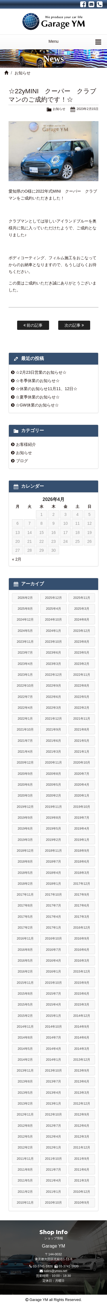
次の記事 (74, 325)
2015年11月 (25, 982)
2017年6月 (81, 905)
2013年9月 (81, 1070)
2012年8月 (25, 1125)
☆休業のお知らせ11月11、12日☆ (46, 388)
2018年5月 (25, 872)
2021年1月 (81, 751)
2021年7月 (25, 740)
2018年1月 (53, 883)
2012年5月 (25, 1136)
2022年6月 (53, 696)
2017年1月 (53, 927)
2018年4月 (53, 872)
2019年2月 (53, 839)
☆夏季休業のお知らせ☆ (38, 397)
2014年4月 (53, 1048)
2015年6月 (81, 993)
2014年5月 (25, 1048)
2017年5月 (25, 916)
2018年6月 (81, 861)
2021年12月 (53, 718)
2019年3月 (25, 839)
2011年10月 (53, 1158)
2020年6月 (25, 784)
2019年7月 (81, 817)
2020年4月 (81, 784)
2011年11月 (25, 1158)
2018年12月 (25, 850)
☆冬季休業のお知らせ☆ (38, 380)
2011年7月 (53, 1169)
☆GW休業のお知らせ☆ (37, 405)
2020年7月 (81, 773)
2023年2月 (81, 663)
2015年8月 (25, 993)
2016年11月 (25, 938)
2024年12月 (25, 619)
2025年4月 (53, 608)
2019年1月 (81, 839)
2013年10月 (53, 1070)
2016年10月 (53, 938)
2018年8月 (25, 861)
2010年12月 (81, 1191)
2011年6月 (81, 1169)
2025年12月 (53, 597)
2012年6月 (81, 1125)
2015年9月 (81, 982)
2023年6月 (53, 652)
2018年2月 (25, 883)
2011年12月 (81, 1147)
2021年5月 (81, 740)
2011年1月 (53, 1191)
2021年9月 (53, 729)
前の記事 (33, 325)
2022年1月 (25, 718)
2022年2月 (81, 707)
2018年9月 (81, 850)
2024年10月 (53, 619)
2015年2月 (25, 1015)
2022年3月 (53, 707)
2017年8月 (25, 905)
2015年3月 (81, 1004)
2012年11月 (25, 1114)
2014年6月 (81, 1037)
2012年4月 (53, 1136)
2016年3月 (81, 960)
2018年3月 (81, 872)
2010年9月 (81, 1202)
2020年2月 (53, 795)
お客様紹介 (26, 444)
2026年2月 (25, 597)
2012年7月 (53, 1125)
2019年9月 (25, 817)
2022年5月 (81, 696)
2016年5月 (25, 960)
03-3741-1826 (43, 1266)
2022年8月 (81, 685)
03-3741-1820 (68, 1266)
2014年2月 (25, 1059)
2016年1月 (53, 971)
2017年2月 (25, 927)
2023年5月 (81, 652)
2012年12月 (81, 1103)
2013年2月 (25, 1103)
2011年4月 (53, 1180)
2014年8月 (25, 1037)
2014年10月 (53, 1026)
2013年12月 (81, 1059)
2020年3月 (25, 795)
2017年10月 (53, 894)
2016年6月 (81, 949)
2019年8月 (53, 817)
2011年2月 (25, 1191)
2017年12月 (81, 883)
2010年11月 (25, 1202)
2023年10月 (53, 641)
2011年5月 (25, 1180)
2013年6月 (81, 1081)
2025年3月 (81, 608)
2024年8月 (81, 619)
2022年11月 (81, 674)
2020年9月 (25, 773)
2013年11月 (25, 1070)
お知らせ (23, 73)
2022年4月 (25, 707)
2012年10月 (53, 1114)
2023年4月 (25, 663)
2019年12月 (25, 806)
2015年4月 (53, 1004)
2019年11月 (53, 806)
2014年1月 (53, 1059)
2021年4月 (25, 751)
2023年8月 (81, 641)
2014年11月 (25, 1026)
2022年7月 (25, 696)
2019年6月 (25, 828)
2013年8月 (25, 1081)
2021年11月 (81, 718)
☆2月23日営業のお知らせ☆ (41, 372)
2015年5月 (25, 1004)
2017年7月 (53, 905)
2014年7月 (53, 1037)
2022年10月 (25, 685)
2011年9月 (81, 1158)
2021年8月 (81, 729)
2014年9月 (81, 1026)
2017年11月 (25, 894)
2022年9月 (53, 685)
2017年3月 (81, 916)
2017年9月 (81, 894)
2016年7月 (53, 949)
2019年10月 (81, 806)
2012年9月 (81, 1114)
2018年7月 (53, 861)
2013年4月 (53, 1092)
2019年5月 (53, 828)
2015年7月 (53, 993)
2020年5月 (53, 784)
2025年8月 (25, 608)
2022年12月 (53, 674)
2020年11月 (53, 762)
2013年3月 (81, 1092)
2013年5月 (25, 1092)
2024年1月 (53, 630)
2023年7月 (25, 652)
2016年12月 (81, 927)
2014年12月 (81, 1015)
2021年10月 (25, 729)
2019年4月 (81, 828)
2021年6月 (53, 740)
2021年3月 (53, 751)
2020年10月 (81, 762)
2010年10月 (53, 1202)
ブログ (22, 460)
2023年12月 (81, 630)
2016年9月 (81, 938)
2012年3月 (81, 1136)
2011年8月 (25, 1169)
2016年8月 (25, 949)
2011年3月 (81, 1180)
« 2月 (16, 559)
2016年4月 (53, 960)
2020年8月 (53, 773)
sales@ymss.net (55, 1271)
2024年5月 (25, 630)
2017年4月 (53, 916)
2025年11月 (81, 597)
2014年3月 (81, 1048)
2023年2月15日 (87, 109)
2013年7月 (53, 1081)
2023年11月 (25, 641)
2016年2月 (25, 971)
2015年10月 (53, 982)
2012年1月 (53, 1147)
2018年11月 (53, 850)
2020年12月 (25, 762)
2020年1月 (81, 795)
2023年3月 (53, 663)
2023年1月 (25, 674)
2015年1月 (53, 1015)
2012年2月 (25, 1147)
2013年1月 (53, 1103)
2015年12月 (81, 971)
